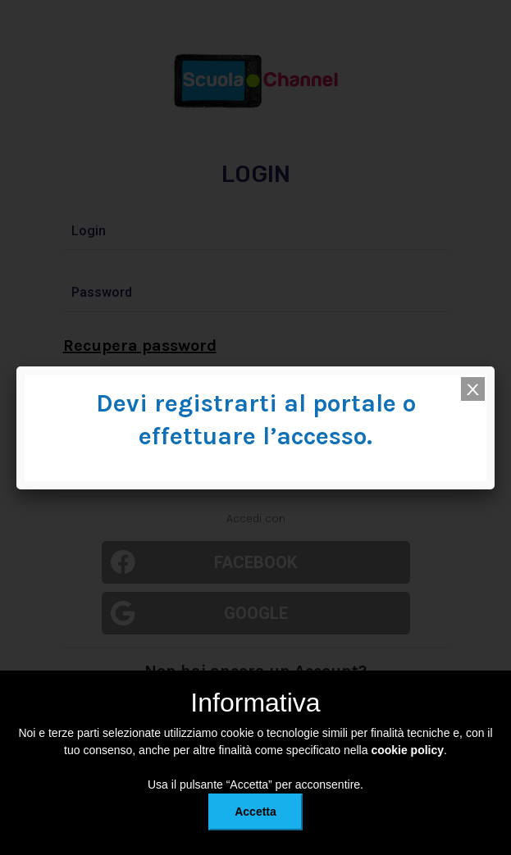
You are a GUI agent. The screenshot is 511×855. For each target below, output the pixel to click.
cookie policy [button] (407, 750)
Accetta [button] (255, 811)
